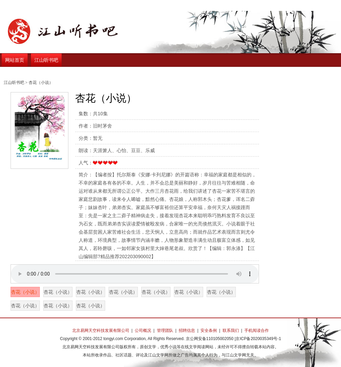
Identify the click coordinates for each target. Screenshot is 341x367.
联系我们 (231, 330)
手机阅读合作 (256, 330)
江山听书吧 (46, 60)
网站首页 (14, 60)
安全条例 (208, 330)
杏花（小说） (25, 292)
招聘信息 (187, 330)
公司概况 (143, 330)
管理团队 (165, 330)
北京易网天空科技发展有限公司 (100, 330)
